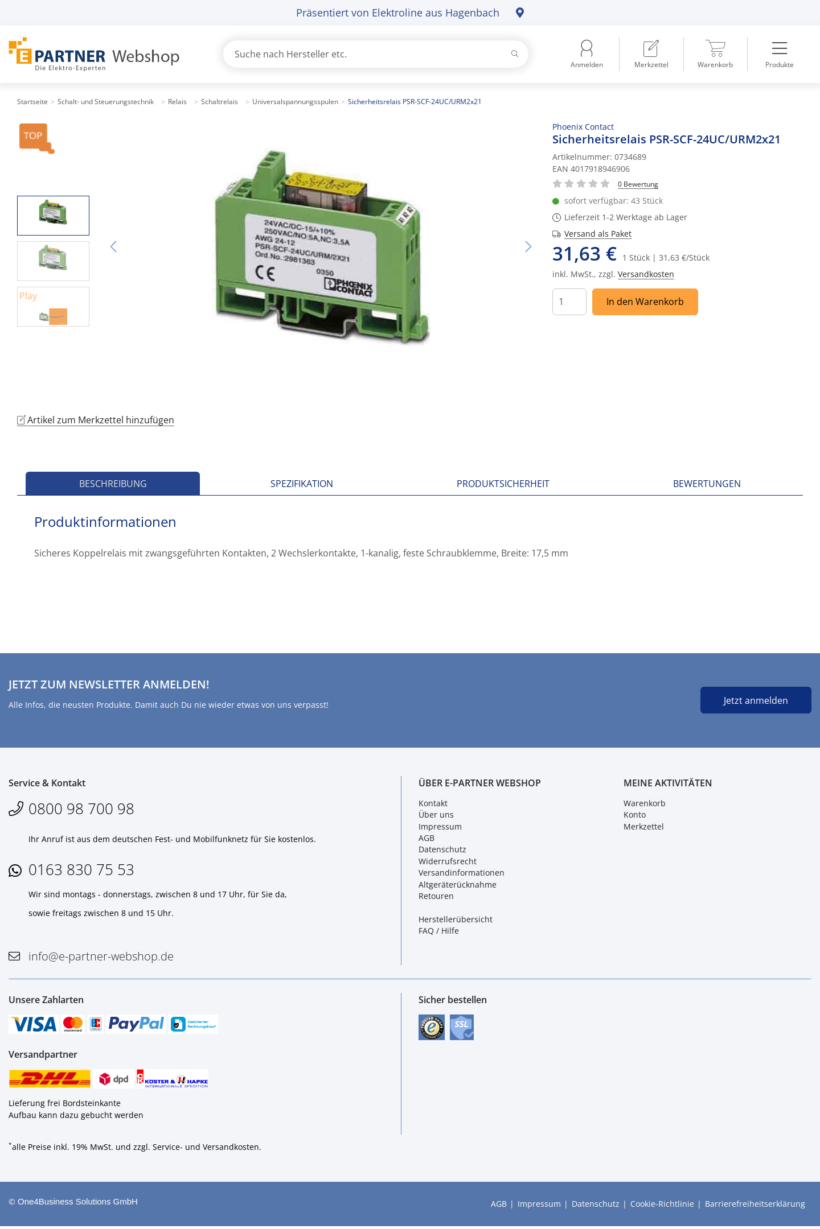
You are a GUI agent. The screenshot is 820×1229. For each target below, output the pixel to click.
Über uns (436, 815)
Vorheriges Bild (113, 247)
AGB (426, 839)
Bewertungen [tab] (707, 483)
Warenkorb (645, 804)
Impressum (440, 827)
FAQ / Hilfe (439, 931)
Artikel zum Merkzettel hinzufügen (95, 420)
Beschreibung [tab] (113, 483)
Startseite (32, 101)
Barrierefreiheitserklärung (755, 1206)
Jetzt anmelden (756, 700)
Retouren (436, 897)
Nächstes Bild (528, 247)
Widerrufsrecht (448, 862)
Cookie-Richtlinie (662, 1206)
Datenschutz (442, 850)
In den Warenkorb (645, 301)
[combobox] (375, 54)
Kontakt (433, 804)
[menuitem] (651, 54)
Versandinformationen (462, 873)
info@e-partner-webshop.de (101, 957)
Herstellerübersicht (456, 920)
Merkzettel (644, 827)
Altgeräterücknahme (458, 885)
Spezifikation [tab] (301, 483)
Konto (635, 815)
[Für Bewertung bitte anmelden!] (638, 183)
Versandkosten (646, 274)
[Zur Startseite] (102, 54)
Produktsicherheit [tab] (503, 483)
